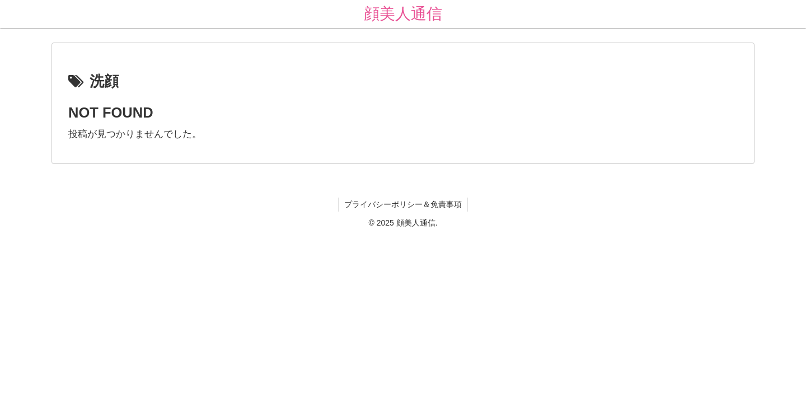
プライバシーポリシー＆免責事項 (403, 204)
